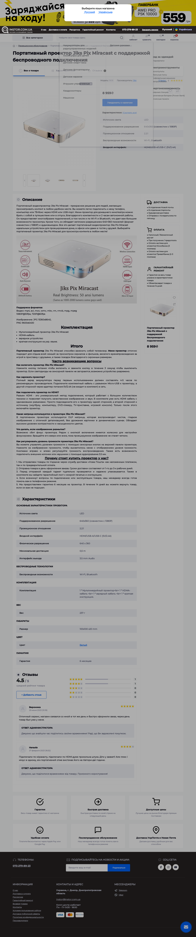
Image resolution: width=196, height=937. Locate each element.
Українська (105, 12)
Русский (89, 12)
